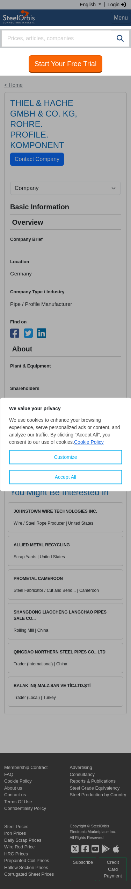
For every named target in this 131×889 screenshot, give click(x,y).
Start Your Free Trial (66, 64)
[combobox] (65, 38)
